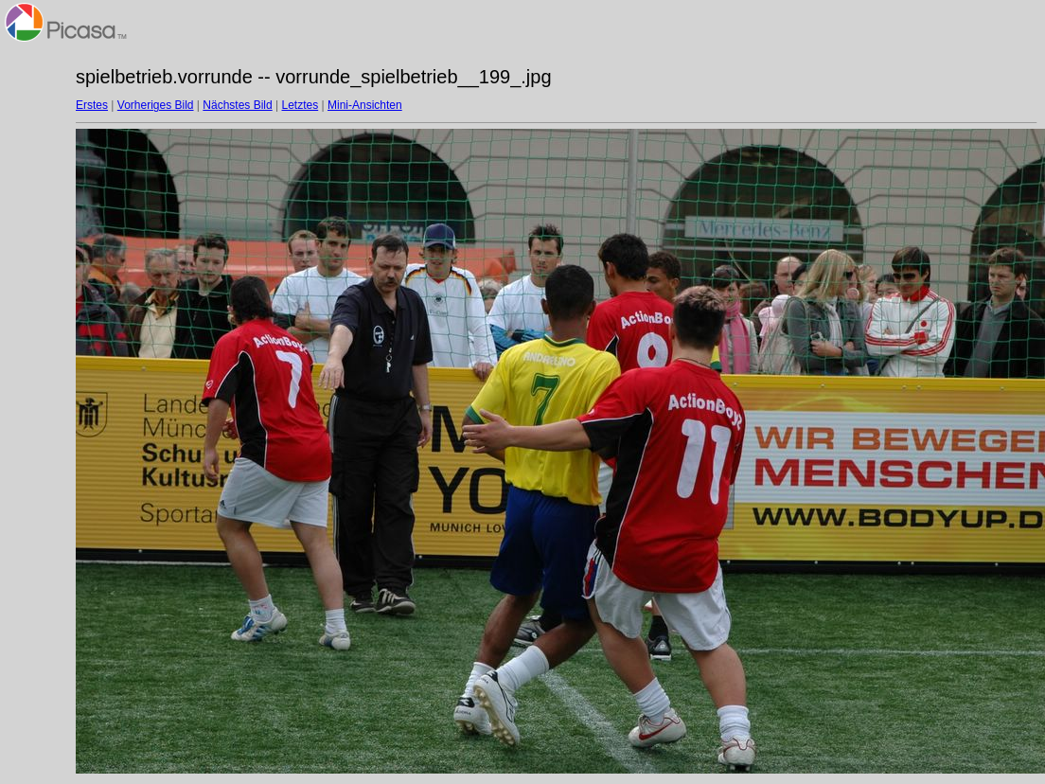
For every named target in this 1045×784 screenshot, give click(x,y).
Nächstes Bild (237, 105)
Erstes (92, 105)
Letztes (300, 105)
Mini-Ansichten (365, 105)
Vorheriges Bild (155, 105)
